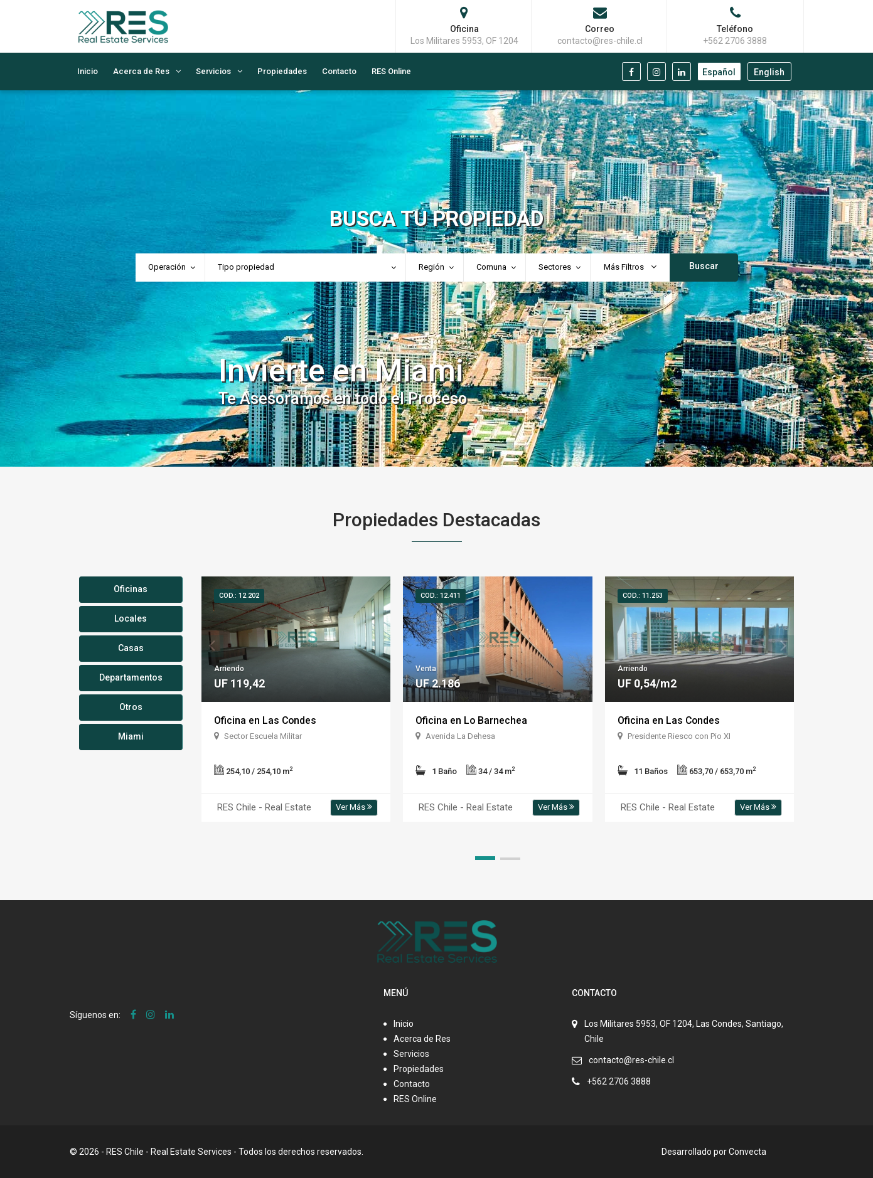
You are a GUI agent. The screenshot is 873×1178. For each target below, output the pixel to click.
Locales (130, 618)
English (769, 72)
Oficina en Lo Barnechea (471, 720)
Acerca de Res (141, 71)
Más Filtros (630, 267)
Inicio (87, 71)
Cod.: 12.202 (239, 596)
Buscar (704, 266)
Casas (131, 648)
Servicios (213, 71)
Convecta (747, 1152)
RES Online (391, 71)
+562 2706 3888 (619, 1081)
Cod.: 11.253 (643, 596)
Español (719, 72)
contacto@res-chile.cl (631, 1060)
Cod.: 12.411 (440, 596)
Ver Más (354, 807)
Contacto (339, 71)
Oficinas (130, 589)
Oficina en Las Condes (266, 720)
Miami (131, 736)
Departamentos (131, 677)
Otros (130, 707)
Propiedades (282, 71)
